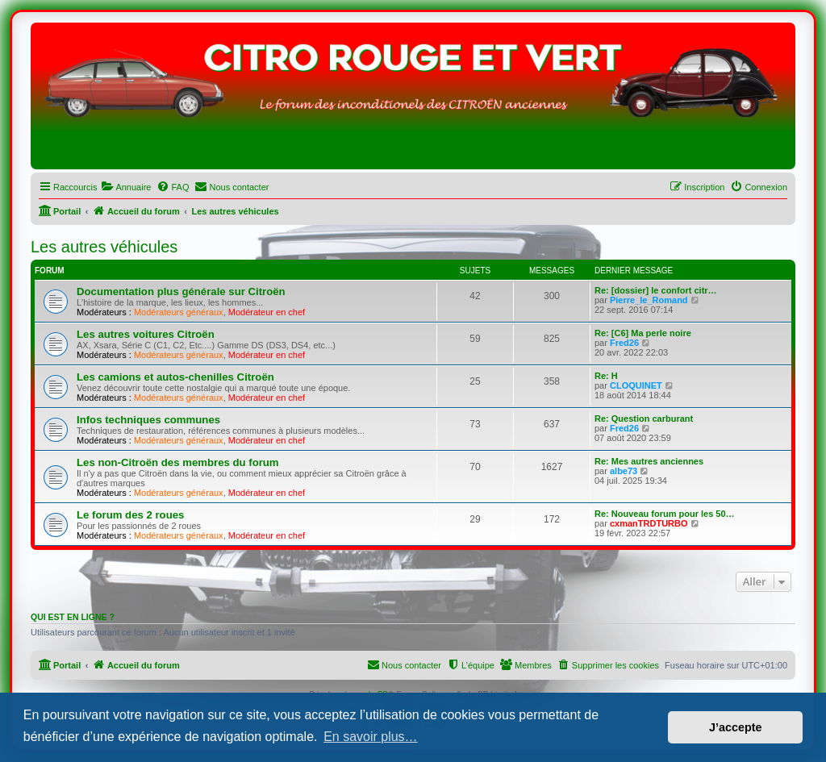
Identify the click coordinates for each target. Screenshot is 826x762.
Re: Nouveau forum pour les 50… (664, 513)
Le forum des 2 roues (130, 515)
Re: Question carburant (643, 418)
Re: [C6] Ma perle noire (642, 333)
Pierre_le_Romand (649, 300)
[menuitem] (126, 187)
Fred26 (624, 343)
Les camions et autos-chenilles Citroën (175, 377)
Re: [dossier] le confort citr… (655, 290)
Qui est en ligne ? (73, 617)
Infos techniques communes (148, 420)
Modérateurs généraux (178, 312)
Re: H (606, 376)
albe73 (623, 471)
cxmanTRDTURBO (649, 523)
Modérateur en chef (266, 312)
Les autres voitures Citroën (146, 334)
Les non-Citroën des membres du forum (178, 462)
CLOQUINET (636, 385)
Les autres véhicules (104, 247)
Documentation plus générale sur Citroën (181, 291)
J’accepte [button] (735, 727)
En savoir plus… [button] (370, 736)
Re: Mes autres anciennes (648, 461)
